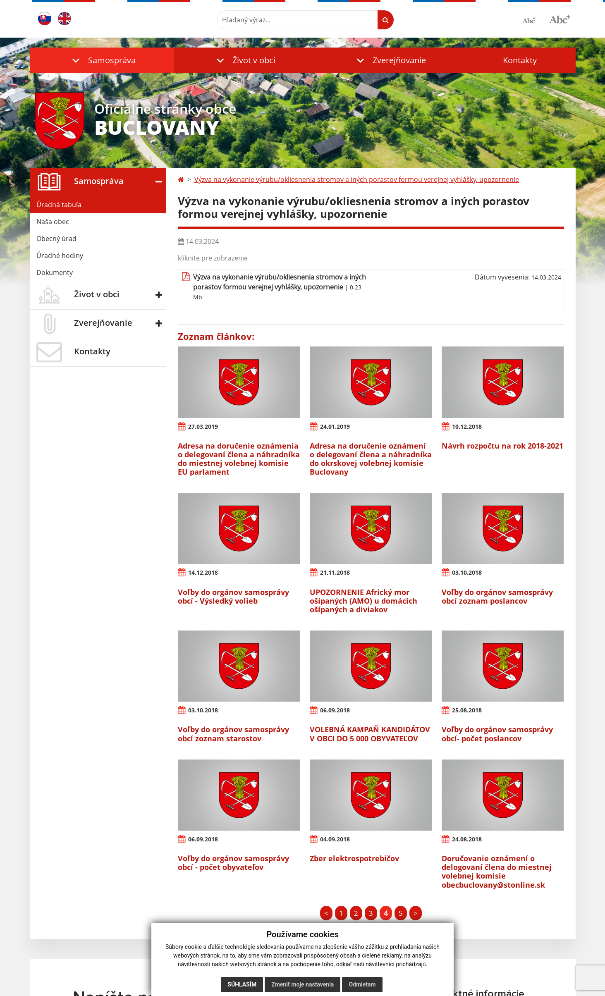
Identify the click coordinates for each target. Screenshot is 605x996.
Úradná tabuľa (58, 204)
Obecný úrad (56, 238)
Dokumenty (54, 272)
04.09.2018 (335, 839)
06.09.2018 (335, 710)
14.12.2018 (203, 572)
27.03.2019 (203, 426)
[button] (102, 60)
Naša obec (52, 221)
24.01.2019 (335, 426)
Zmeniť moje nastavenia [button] (302, 984)
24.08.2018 (467, 839)
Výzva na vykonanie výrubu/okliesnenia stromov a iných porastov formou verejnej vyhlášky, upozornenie (356, 179)
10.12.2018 (467, 426)
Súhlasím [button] (241, 984)
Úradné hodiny (59, 255)
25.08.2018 (467, 710)
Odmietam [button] (362, 984)
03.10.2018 (467, 572)
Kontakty (520, 60)
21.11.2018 (335, 572)
